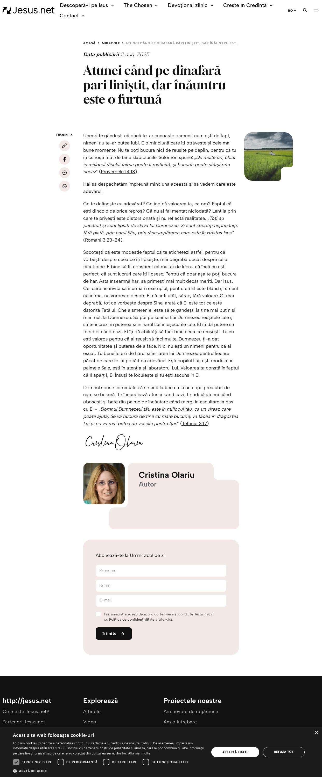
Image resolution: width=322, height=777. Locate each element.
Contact (73, 15)
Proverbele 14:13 (118, 172)
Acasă (89, 43)
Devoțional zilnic (191, 5)
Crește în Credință (249, 5)
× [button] (316, 733)
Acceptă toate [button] (235, 752)
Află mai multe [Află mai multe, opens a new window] (139, 753)
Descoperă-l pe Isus (88, 5)
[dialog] (161, 752)
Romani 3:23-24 (103, 240)
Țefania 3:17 (194, 423)
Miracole (111, 43)
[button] (108, 770)
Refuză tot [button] (284, 752)
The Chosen (142, 5)
